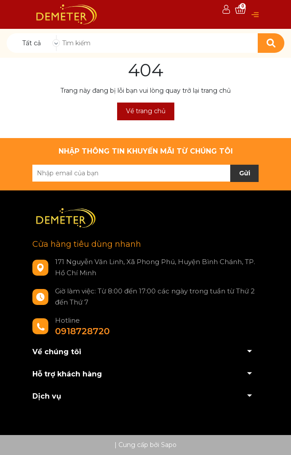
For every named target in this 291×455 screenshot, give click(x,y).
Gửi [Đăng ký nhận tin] (244, 173)
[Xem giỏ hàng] (240, 10)
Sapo (169, 445)
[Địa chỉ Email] (145, 173)
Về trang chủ (145, 111)
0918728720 (82, 331)
